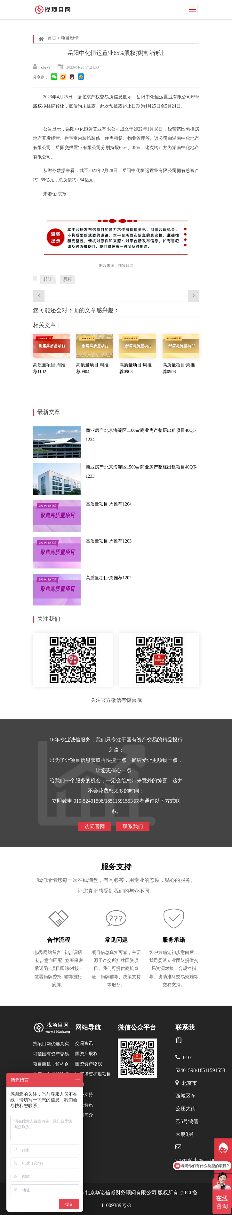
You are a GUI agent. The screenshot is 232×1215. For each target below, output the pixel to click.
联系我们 (133, 826)
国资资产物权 (88, 1063)
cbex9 (46, 67)
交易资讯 (84, 1043)
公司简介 (84, 1115)
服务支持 (116, 867)
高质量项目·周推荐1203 (109, 541)
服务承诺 (173, 940)
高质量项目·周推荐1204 (109, 504)
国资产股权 (86, 1053)
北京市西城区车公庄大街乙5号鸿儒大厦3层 (186, 1108)
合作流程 (58, 940)
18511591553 (211, 1070)
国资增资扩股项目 (93, 1074)
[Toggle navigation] (192, 9)
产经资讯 (84, 1104)
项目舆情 (70, 38)
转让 (48, 279)
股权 (37, 106)
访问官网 (94, 826)
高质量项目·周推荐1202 (109, 577)
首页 (51, 38)
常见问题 (116, 940)
